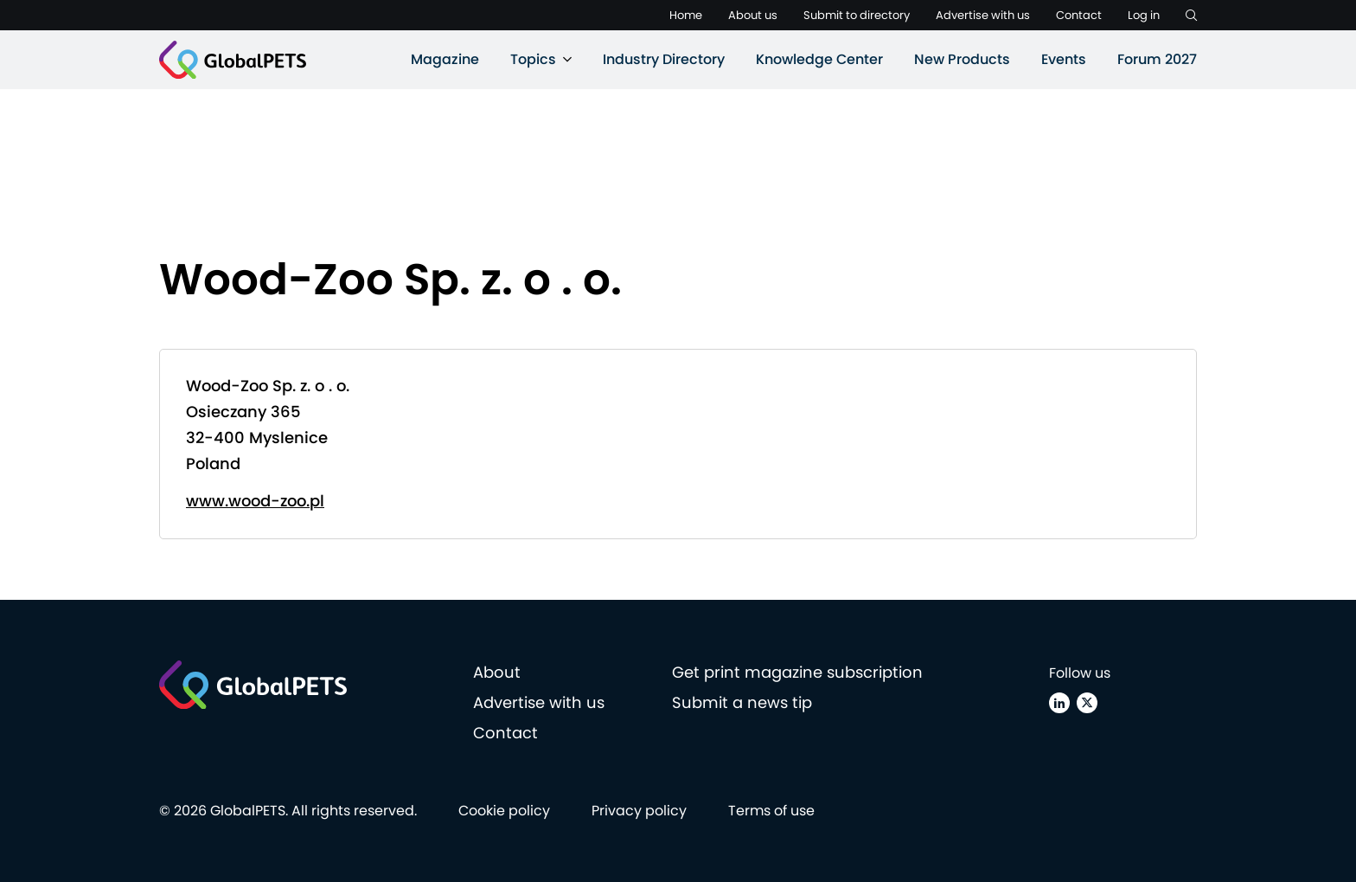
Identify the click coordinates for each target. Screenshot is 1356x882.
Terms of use (771, 811)
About (497, 672)
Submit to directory (856, 15)
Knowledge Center (819, 59)
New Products (962, 59)
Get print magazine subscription (797, 672)
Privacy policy (639, 811)
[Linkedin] (1059, 702)
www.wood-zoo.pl (255, 501)
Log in (1144, 15)
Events (1063, 59)
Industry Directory (664, 59)
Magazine (445, 59)
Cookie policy (504, 811)
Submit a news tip (742, 702)
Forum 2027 (1157, 59)
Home (685, 15)
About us (752, 15)
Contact (1079, 15)
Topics (533, 59)
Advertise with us (983, 15)
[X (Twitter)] (1087, 702)
